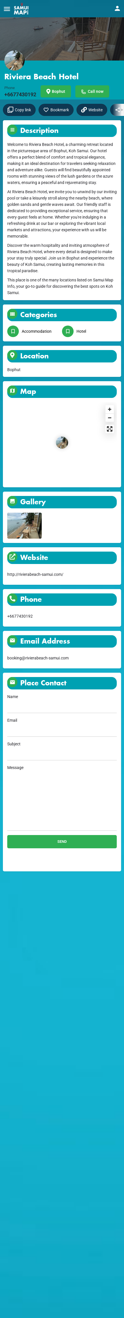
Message (62, 798)
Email (62, 727)
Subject (62, 751)
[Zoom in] (109, 409)
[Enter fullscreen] (109, 429)
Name (62, 703)
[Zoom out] (109, 417)
